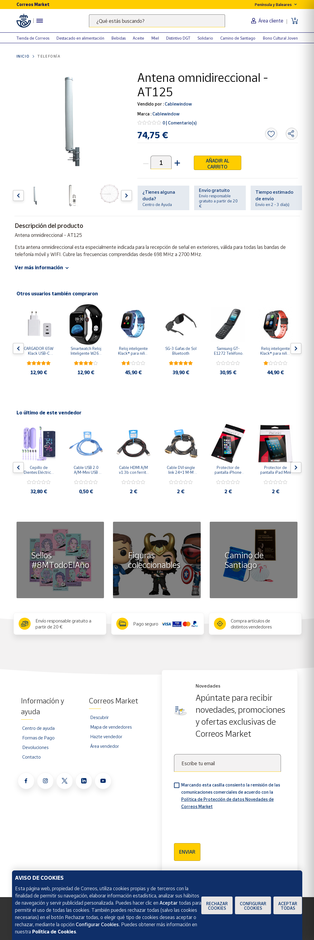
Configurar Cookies (253, 906)
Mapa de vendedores (111, 727)
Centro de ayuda (38, 728)
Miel (155, 38)
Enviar (187, 852)
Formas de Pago (38, 737)
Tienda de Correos (33, 38)
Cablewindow (178, 103)
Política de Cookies (54, 932)
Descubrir (99, 717)
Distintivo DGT (178, 38)
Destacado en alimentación (80, 38)
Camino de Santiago (237, 38)
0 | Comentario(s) (180, 122)
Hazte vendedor (106, 736)
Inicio (23, 56)
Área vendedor (104, 746)
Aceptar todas (287, 906)
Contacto (31, 756)
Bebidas (118, 38)
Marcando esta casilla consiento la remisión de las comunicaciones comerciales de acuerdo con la (230, 795)
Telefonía (48, 56)
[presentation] (219, 824)
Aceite (138, 38)
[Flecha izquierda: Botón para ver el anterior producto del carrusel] (18, 195)
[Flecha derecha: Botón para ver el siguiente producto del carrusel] (126, 195)
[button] (177, 162)
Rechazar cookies (217, 906)
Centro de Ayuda (157, 204)
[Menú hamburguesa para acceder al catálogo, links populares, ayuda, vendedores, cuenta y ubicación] (39, 21)
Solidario (205, 38)
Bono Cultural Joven (280, 38)
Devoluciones (35, 747)
